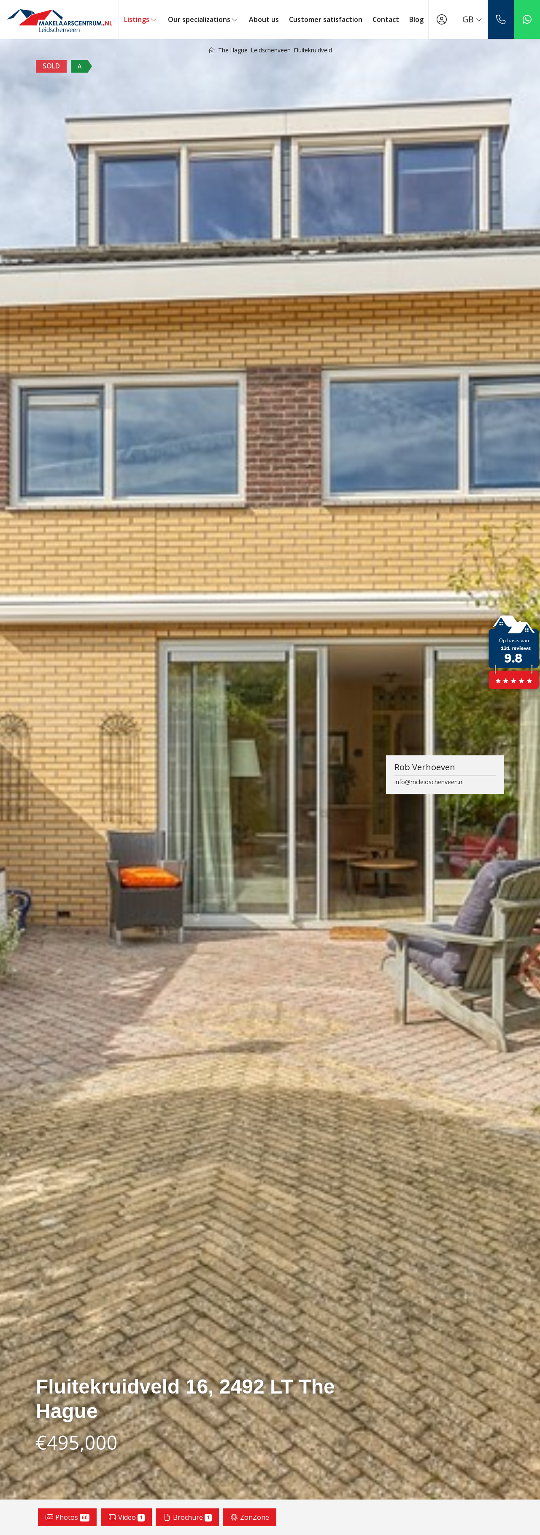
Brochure (187, 1517)
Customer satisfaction (325, 19)
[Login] (442, 19)
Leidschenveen (271, 50)
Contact (386, 19)
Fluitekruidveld (313, 50)
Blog (416, 19)
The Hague (233, 50)
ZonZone (249, 1517)
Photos (67, 1517)
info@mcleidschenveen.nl (429, 781)
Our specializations (203, 19)
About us (264, 19)
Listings (141, 19)
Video (126, 1517)
